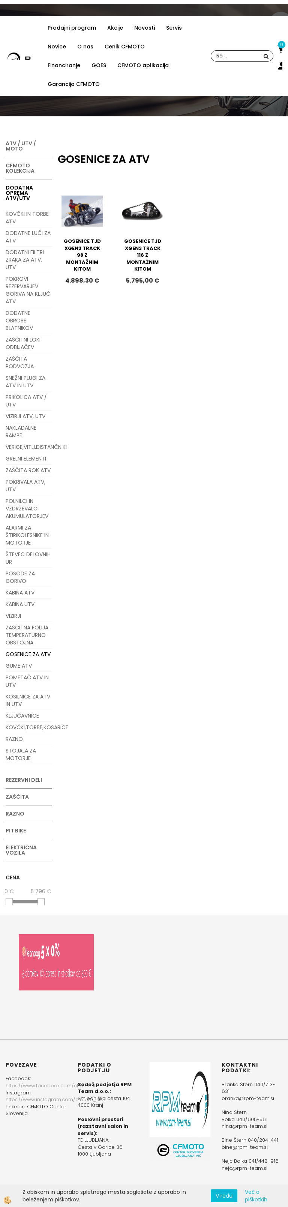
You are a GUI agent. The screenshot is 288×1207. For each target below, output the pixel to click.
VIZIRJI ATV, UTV (25, 416)
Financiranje (64, 65)
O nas (85, 46)
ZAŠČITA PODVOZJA (20, 362)
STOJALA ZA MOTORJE (21, 754)
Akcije (115, 28)
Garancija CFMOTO (74, 84)
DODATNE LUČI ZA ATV (28, 236)
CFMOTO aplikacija (143, 65)
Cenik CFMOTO (125, 46)
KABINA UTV (20, 604)
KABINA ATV (20, 592)
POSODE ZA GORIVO (20, 577)
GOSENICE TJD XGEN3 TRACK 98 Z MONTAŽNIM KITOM (82, 255)
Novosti (144, 28)
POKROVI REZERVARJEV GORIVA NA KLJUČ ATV (28, 290)
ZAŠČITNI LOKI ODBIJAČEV (23, 343)
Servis (174, 28)
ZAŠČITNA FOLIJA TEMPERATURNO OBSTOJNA (27, 635)
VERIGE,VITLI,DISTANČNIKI (29, 447)
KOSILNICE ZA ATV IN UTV (28, 700)
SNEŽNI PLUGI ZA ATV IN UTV (25, 381)
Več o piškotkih (256, 1195)
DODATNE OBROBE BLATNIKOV (19, 320)
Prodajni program (72, 28)
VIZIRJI (13, 616)
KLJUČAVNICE (22, 715)
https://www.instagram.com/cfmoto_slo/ (56, 1099)
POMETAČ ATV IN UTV (27, 681)
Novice (57, 46)
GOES (99, 65)
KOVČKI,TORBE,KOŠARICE (29, 727)
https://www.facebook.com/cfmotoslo (52, 1085)
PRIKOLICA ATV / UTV (26, 400)
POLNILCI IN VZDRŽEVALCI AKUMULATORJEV (27, 508)
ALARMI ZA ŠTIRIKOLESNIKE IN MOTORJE (27, 535)
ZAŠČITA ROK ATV (28, 470)
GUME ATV (19, 666)
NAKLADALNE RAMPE (21, 431)
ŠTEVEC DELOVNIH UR (28, 558)
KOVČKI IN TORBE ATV (27, 217)
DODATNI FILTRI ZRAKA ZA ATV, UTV (25, 259)
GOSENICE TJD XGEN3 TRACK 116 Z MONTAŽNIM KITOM (142, 255)
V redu (224, 1195)
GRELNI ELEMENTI (26, 458)
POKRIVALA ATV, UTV (25, 485)
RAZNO (14, 739)
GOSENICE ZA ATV (28, 654)
